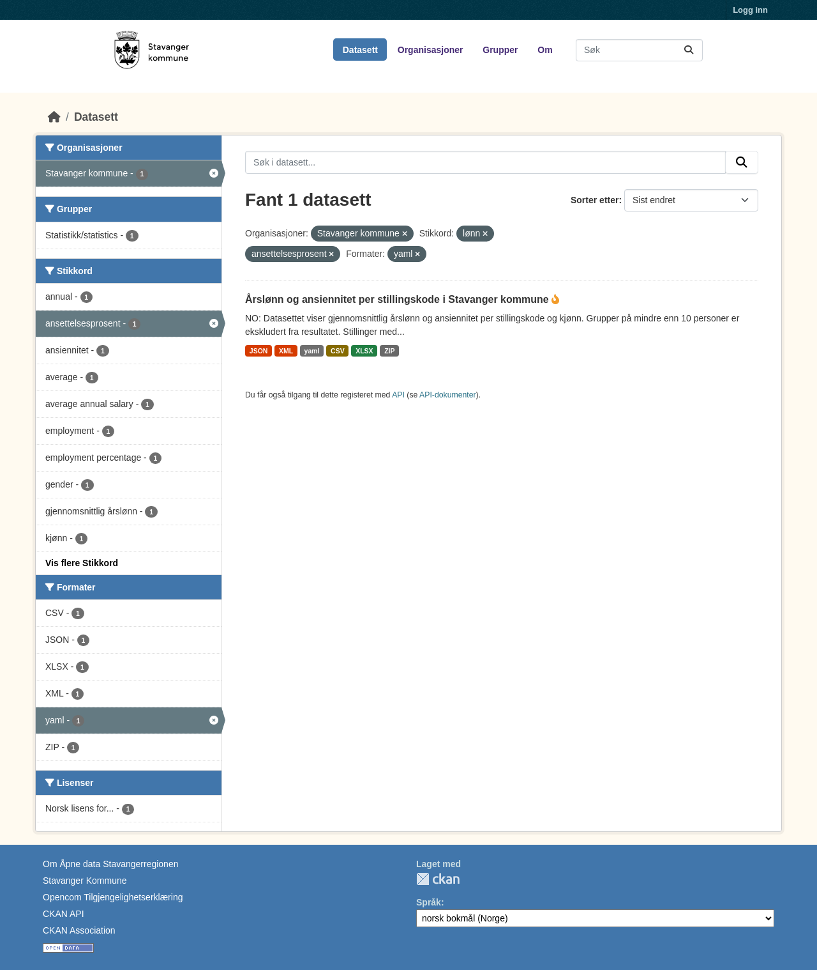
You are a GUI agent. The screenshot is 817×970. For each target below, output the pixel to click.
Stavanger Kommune (85, 880)
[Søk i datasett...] (639, 50)
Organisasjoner (430, 50)
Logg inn (750, 10)
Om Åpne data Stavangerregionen (110, 864)
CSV (338, 351)
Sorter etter (594, 200)
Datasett (360, 50)
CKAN (438, 879)
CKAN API (63, 914)
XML (286, 351)
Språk (428, 902)
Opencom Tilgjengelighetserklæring (113, 897)
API (398, 394)
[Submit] (688, 50)
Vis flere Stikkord (81, 563)
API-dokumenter (447, 394)
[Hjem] (54, 117)
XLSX (364, 351)
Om (544, 50)
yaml (312, 351)
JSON (259, 351)
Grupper (500, 50)
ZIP (389, 351)
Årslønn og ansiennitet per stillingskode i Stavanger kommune (398, 299)
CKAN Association (79, 930)
